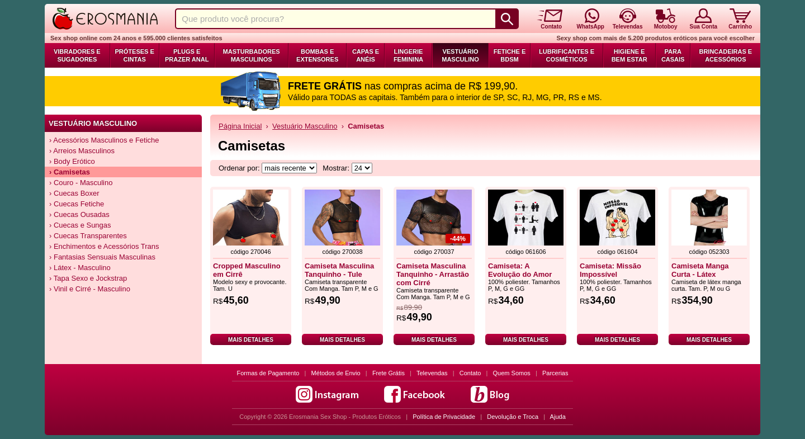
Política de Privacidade (444, 416)
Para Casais (673, 55)
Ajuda (558, 416)
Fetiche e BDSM (509, 55)
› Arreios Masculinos (82, 151)
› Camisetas (69, 172)
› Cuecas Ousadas (79, 214)
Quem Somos (512, 373)
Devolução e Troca (512, 416)
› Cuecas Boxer (74, 193)
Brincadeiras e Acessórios (725, 55)
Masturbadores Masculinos (251, 55)
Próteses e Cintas (134, 55)
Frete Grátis (388, 373)
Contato (470, 373)
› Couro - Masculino (80, 182)
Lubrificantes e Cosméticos (566, 55)
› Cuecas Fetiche (76, 204)
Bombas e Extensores (317, 55)
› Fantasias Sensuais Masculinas (102, 257)
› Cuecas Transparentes (88, 236)
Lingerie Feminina (408, 55)
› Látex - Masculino (80, 267)
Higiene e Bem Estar (629, 55)
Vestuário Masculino (460, 55)
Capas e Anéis (365, 55)
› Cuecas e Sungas (80, 225)
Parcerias (555, 373)
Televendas (432, 373)
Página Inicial (240, 126)
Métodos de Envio (336, 373)
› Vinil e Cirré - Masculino (89, 289)
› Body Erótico (72, 161)
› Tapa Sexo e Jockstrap (88, 278)
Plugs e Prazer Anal (187, 55)
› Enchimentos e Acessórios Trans (104, 246)
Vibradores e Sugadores (77, 55)
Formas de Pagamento (268, 373)
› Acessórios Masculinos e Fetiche (104, 140)
